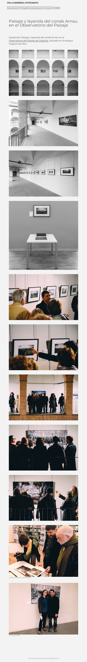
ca (54, 8)
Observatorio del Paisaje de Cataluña (28, 40)
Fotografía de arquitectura (31, 8)
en (58, 8)
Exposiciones (13, 8)
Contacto (47, 8)
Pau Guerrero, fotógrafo (22, 2)
